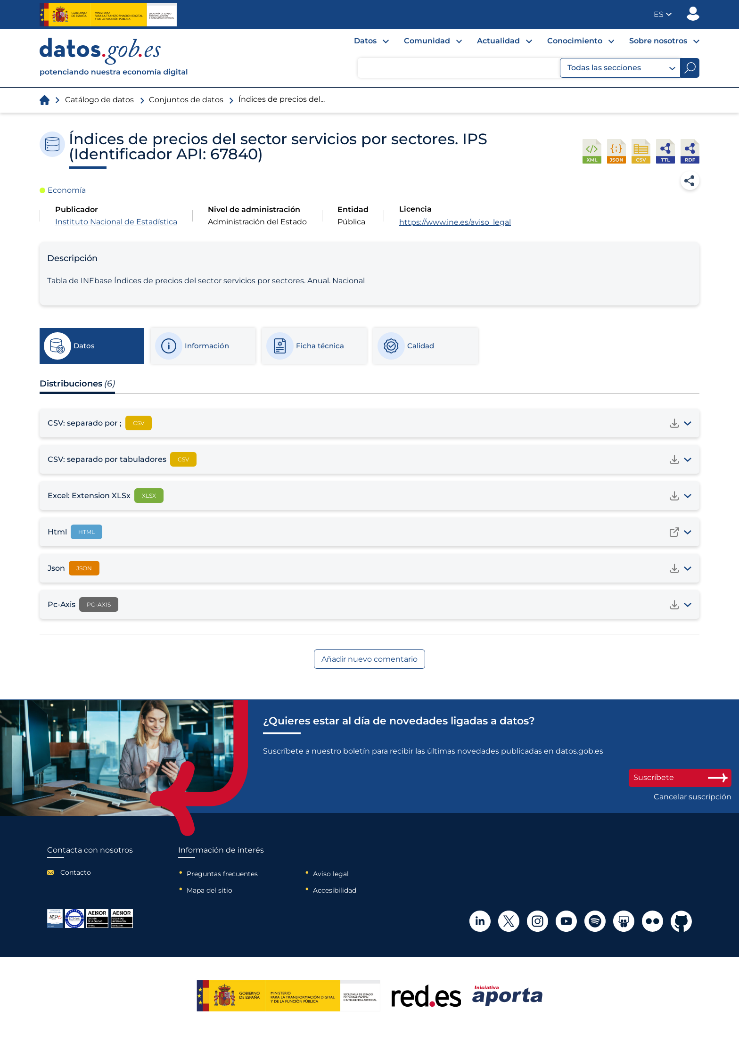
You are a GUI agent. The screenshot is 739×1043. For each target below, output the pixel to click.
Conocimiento (574, 40)
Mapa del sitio (209, 890)
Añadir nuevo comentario (369, 659)
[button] (663, 14)
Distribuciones (77, 383)
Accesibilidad (334, 890)
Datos (365, 40)
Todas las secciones (621, 68)
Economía (67, 190)
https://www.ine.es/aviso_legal (455, 222)
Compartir (690, 180)
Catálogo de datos (99, 99)
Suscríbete (680, 777)
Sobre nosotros (658, 40)
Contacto (75, 872)
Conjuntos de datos (186, 99)
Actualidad (498, 40)
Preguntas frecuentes (222, 874)
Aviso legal (331, 874)
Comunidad (427, 40)
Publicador (693, 14)
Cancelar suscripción (692, 797)
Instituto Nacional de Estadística (116, 221)
